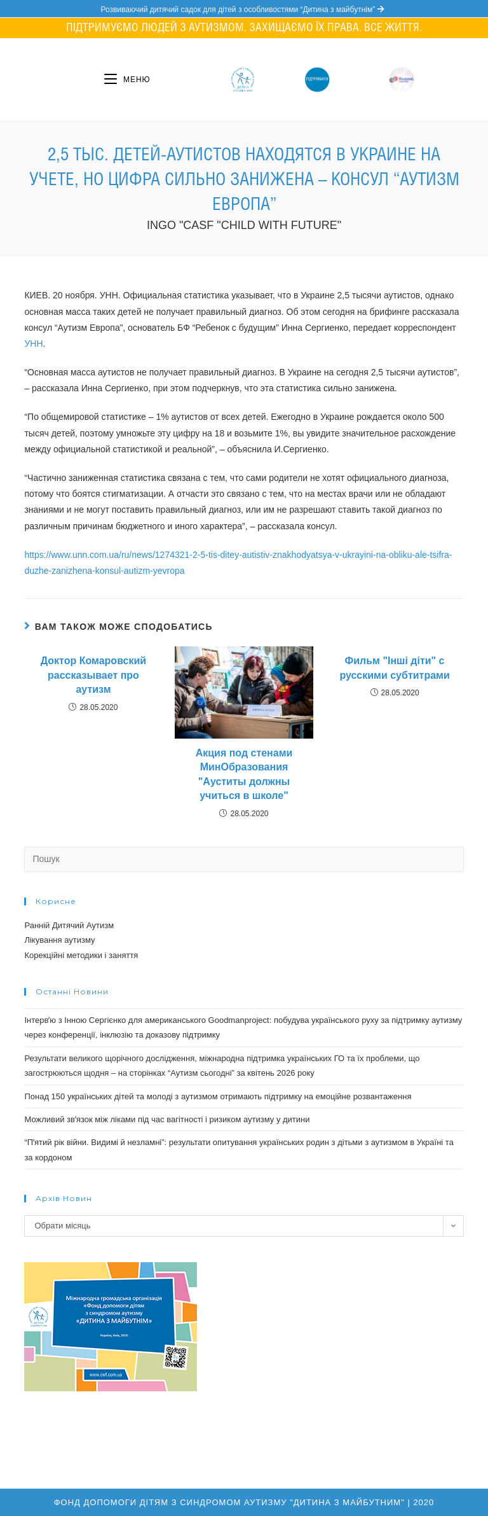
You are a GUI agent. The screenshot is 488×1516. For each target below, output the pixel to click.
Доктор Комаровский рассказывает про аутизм (93, 675)
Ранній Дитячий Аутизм (69, 925)
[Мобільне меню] (127, 79)
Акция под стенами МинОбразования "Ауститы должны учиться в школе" (244, 774)
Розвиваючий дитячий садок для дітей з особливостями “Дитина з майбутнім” (243, 9)
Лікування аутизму (59, 940)
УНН (33, 343)
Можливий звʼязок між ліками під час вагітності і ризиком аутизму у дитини (166, 1119)
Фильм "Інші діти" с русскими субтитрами (394, 667)
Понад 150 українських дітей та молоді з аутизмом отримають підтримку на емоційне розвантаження (217, 1096)
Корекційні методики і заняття (81, 955)
